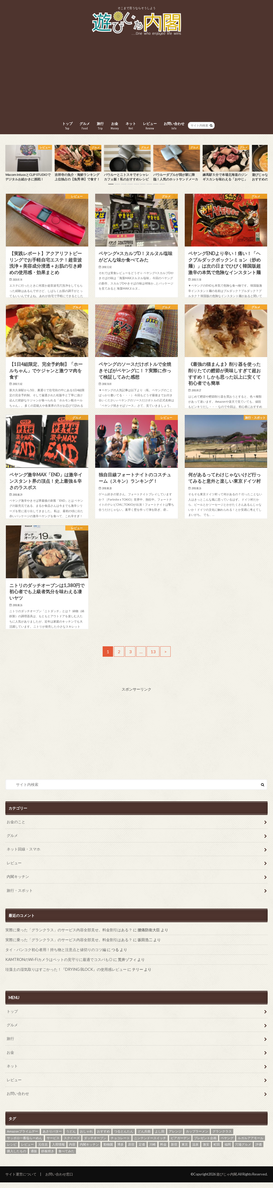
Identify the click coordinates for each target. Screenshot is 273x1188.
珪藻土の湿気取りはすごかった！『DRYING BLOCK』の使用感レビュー (66, 975)
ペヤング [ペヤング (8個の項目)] (227, 1144)
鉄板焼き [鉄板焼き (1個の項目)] (47, 1157)
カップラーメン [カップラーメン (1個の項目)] (197, 1137)
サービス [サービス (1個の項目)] (53, 1144)
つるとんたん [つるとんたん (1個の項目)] (123, 1137)
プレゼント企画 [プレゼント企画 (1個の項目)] (205, 1144)
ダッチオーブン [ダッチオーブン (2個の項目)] (95, 1144)
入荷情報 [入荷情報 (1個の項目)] (58, 1150)
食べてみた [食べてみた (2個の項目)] (66, 1157)
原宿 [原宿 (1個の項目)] (131, 1150)
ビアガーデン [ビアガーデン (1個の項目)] (180, 1144)
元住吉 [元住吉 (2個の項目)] (43, 1150)
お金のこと (16, 827)
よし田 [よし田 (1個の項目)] (159, 1137)
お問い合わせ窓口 (59, 1180)
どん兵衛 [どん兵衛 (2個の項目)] (144, 1137)
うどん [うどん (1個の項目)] (71, 1137)
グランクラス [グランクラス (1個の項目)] (222, 1137)
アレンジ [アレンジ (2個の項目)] (175, 1137)
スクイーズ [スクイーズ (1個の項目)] (72, 1144)
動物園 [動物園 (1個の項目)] (108, 1150)
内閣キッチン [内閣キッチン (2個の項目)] (89, 1150)
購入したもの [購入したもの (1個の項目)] (16, 1157)
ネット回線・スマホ (23, 854)
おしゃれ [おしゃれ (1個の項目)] (86, 1137)
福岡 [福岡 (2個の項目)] (227, 1150)
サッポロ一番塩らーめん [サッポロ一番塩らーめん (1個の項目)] (24, 1144)
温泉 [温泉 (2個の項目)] (195, 1150)
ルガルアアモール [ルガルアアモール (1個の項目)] (250, 1144)
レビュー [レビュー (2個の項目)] (27, 1150)
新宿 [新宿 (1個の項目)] (174, 1150)
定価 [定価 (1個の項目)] (142, 1150)
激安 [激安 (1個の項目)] (206, 1150)
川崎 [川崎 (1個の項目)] (152, 1150)
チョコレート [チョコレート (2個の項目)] (120, 1144)
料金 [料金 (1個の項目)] (163, 1150)
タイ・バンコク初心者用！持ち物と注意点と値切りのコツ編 (55, 955)
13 (153, 657)
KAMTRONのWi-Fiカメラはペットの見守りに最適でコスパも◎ (59, 965)
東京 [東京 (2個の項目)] (185, 1150)
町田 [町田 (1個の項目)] (217, 1150)
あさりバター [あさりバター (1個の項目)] (52, 1137)
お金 (115, 126)
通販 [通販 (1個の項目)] (34, 1157)
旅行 (100, 126)
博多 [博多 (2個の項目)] (120, 1150)
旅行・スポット (20, 896)
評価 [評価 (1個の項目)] (258, 1150)
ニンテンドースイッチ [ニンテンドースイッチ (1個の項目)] (150, 1144)
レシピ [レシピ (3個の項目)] (12, 1150)
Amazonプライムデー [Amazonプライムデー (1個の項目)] (22, 1137)
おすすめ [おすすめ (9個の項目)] (103, 1137)
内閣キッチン (18, 882)
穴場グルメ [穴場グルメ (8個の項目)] (243, 1150)
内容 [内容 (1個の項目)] (72, 1150)
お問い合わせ (174, 126)
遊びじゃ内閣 (226, 1180)
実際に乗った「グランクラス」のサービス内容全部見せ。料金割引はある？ (68, 935)
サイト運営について (21, 1180)
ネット (131, 126)
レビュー (150, 126)
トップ (67, 126)
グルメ (84, 126)
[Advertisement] (137, 78)
